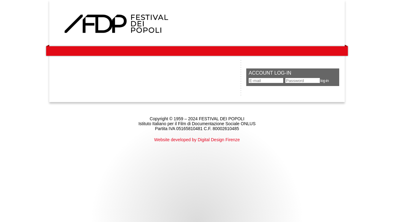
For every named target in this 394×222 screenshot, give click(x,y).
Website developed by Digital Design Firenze (197, 139)
